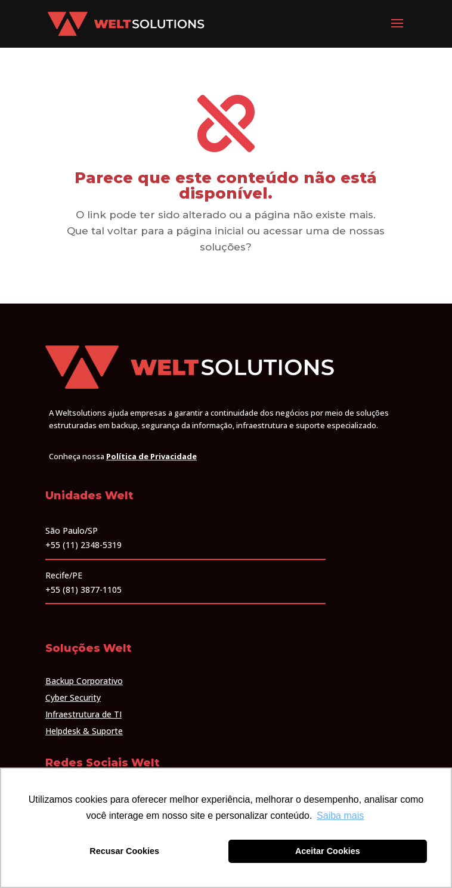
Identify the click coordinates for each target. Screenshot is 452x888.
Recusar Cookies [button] (124, 851)
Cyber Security (73, 697)
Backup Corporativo (84, 680)
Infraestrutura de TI (83, 714)
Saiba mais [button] (340, 815)
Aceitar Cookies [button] (327, 851)
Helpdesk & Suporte (84, 731)
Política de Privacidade (151, 456)
